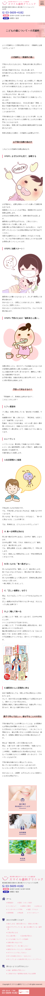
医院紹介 (10, 902)
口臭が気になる (13, 932)
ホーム (8, 899)
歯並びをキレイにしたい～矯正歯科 (19, 949)
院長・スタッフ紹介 (25, 902)
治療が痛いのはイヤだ (15, 942)
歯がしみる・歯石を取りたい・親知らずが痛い (23, 924)
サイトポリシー (33, 913)
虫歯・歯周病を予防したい (16, 970)
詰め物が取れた (27, 936)
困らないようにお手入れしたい (17, 966)
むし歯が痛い (12, 936)
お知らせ (39, 906)
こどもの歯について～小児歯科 (18, 939)
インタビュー (12, 906)
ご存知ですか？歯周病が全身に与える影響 (22, 973)
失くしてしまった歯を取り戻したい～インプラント (25, 959)
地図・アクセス (33, 909)
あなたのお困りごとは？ (15, 920)
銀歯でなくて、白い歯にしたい (18, 946)
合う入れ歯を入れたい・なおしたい (19, 956)
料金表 (21, 913)
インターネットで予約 (15, 909)
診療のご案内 (26, 906)
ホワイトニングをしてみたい (17, 952)
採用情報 (10, 913)
